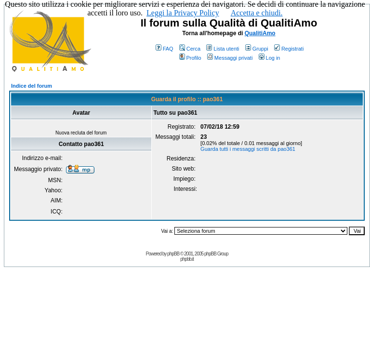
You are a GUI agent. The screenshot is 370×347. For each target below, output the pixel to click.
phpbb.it (187, 259)
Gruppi (256, 49)
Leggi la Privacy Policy (182, 13)
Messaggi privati (229, 58)
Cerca (189, 49)
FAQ (164, 49)
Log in (269, 58)
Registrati (289, 49)
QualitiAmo (260, 33)
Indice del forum (31, 86)
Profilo (190, 58)
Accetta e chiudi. (257, 13)
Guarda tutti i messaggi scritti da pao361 (247, 149)
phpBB (173, 253)
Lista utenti (222, 49)
